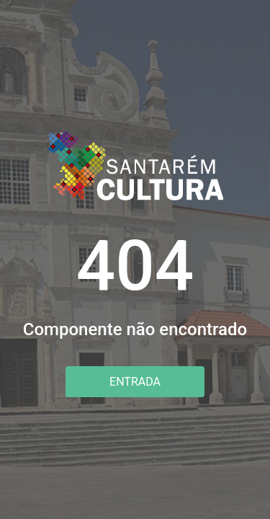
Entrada (135, 382)
